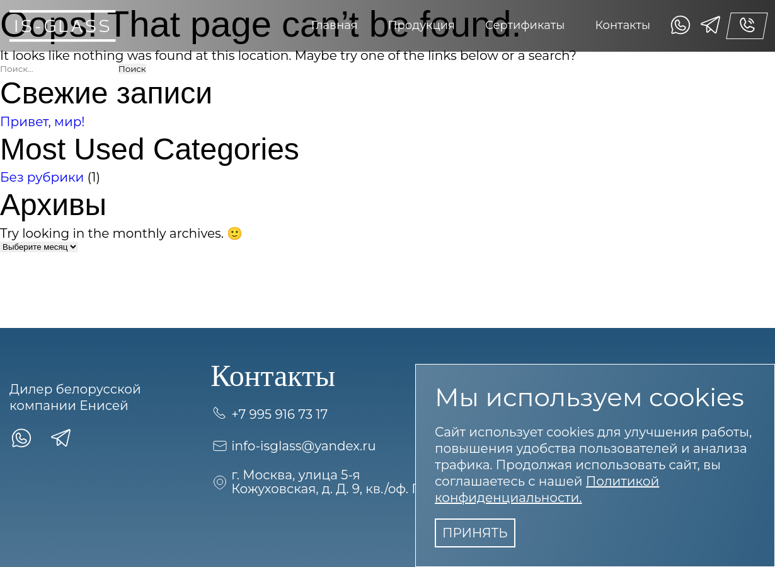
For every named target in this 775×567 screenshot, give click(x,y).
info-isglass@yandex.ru (293, 445)
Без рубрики (42, 177)
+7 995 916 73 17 (269, 414)
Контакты (622, 25)
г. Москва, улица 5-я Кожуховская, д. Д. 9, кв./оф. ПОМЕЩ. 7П (350, 482)
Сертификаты (525, 25)
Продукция (421, 25)
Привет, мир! (42, 121)
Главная (334, 25)
